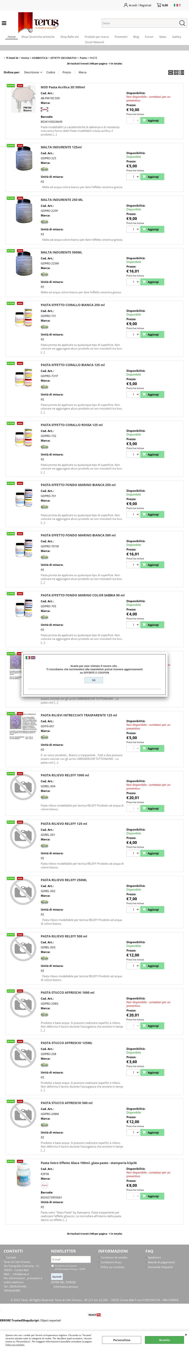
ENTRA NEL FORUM (63, 1290)
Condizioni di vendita (114, 1265)
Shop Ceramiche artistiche (41, 38)
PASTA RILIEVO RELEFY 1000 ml (65, 782)
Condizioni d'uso (111, 1270)
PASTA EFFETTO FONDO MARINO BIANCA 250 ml (78, 492)
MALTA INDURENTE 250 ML (62, 207)
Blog (146, 38)
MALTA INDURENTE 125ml (61, 154)
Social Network (102, 47)
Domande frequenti (160, 1275)
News (175, 38)
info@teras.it (21, 1282)
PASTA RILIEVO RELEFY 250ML (64, 888)
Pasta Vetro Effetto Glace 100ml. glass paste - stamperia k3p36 (89, 1170)
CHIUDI (186, 1334)
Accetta (164, 1340)
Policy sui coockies (15, 1344)
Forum (160, 38)
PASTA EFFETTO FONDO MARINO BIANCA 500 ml (78, 542)
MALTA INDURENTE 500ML (61, 260)
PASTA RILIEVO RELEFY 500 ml (64, 944)
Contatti (11, 1265)
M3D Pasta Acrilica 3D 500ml (63, 94)
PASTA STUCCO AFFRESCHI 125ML (66, 1051)
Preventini (129, 38)
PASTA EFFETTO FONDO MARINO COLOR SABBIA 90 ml (83, 602)
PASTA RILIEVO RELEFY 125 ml (64, 831)
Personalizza (121, 1340)
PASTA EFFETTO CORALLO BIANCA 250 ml (73, 312)
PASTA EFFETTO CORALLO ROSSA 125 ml (72, 432)
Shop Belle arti (75, 38)
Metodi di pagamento (161, 1270)
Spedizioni (154, 1265)
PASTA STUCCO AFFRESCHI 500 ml (66, 1110)
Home (14, 38)
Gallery (81, 47)
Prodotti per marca (103, 38)
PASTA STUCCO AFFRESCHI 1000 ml (67, 1000)
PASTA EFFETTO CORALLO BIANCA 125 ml (73, 372)
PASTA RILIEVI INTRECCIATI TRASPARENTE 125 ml (79, 722)
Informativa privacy (65, 1294)
